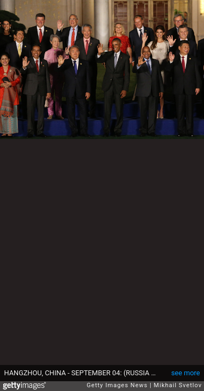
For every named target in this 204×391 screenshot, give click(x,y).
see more (185, 373)
